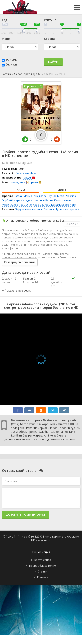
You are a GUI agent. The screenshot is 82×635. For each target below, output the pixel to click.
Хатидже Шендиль (33, 200)
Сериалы (11, 64)
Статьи (42, 571)
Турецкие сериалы (68, 209)
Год (4, 20)
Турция (27, 177)
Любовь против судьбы (28, 74)
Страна (49, 39)
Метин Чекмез (66, 196)
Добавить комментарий (25, 514)
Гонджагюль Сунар (45, 196)
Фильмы (11, 60)
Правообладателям (42, 566)
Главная (42, 577)
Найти (53, 62)
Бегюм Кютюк (54, 200)
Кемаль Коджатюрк (63, 204)
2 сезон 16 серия (9, 280)
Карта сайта (42, 560)
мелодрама (18, 182)
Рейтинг (50, 20)
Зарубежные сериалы (29, 209)
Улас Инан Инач (26, 173)
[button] (17, 290)
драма (34, 182)
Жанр (6, 39)
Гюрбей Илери (11, 200)
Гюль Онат (25, 204)
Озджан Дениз (22, 196)
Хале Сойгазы (42, 204)
